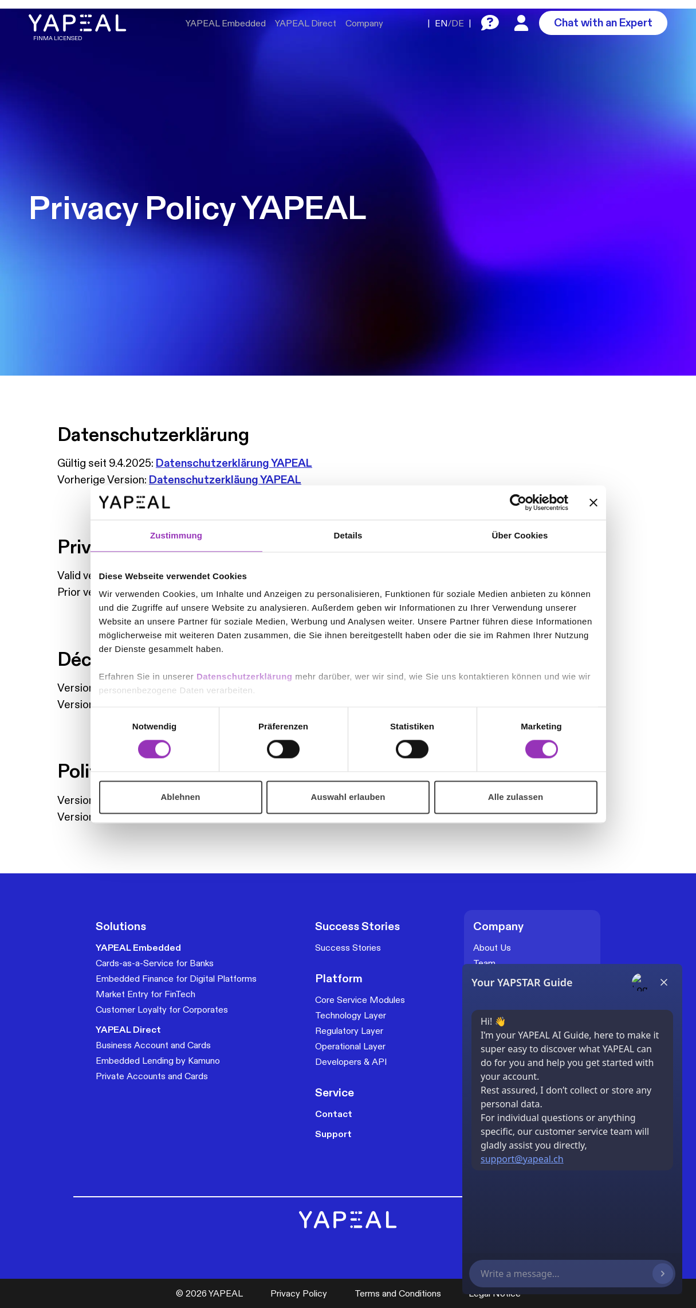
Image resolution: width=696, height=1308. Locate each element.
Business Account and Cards (153, 1045)
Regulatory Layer (349, 1030)
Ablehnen (180, 797)
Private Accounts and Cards (152, 1076)
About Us (492, 947)
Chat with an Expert (603, 22)
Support (333, 1134)
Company (364, 23)
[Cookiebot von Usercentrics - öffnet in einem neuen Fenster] (518, 502)
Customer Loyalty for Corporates (162, 1009)
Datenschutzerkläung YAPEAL (225, 479)
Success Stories (348, 947)
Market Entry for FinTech (145, 994)
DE (457, 23)
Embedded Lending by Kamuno (158, 1060)
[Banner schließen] (593, 502)
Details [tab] (348, 535)
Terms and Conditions (398, 1293)
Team (484, 963)
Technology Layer (350, 1015)
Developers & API (351, 1061)
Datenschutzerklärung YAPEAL (234, 463)
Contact (333, 1113)
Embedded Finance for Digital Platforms (176, 978)
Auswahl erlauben (348, 797)
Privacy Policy (298, 1293)
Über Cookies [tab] (520, 535)
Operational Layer (350, 1046)
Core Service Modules (360, 999)
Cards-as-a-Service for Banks (155, 963)
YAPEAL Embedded (226, 23)
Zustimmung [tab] (176, 535)
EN (441, 23)
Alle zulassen (515, 797)
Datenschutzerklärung (245, 676)
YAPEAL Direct (305, 23)
